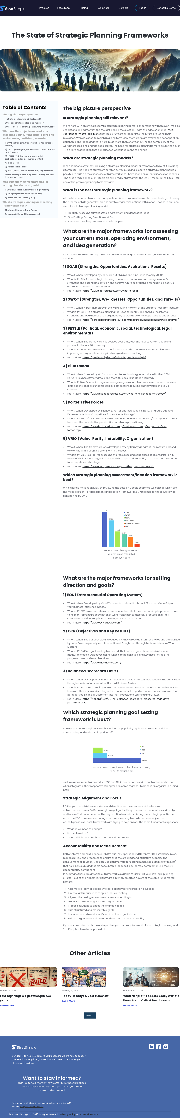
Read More (7, 1005)
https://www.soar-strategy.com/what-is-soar (110, 291)
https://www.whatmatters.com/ (101, 662)
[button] (64, 8)
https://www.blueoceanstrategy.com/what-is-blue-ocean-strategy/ (124, 393)
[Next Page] (90, 1015)
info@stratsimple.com (31, 1106)
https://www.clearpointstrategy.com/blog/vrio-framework (118, 466)
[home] (18, 8)
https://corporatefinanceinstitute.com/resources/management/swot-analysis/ (130, 320)
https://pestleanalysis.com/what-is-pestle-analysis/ (114, 357)
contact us (26, 1063)
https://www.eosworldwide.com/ (102, 622)
